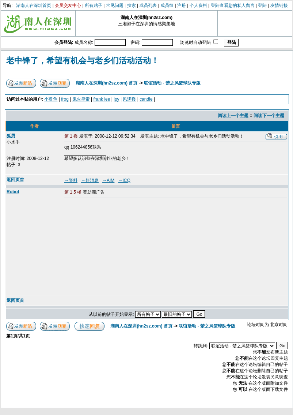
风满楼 (129, 99)
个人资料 (198, 5)
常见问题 (114, 5)
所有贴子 (93, 5)
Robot (13, 191)
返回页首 (15, 179)
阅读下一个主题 (269, 115)
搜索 (131, 5)
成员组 (167, 5)
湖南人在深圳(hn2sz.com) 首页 (106, 83)
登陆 (262, 5)
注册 (181, 5)
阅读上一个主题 (233, 115)
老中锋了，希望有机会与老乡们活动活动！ (82, 60)
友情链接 (279, 5)
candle (146, 99)
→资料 (70, 180)
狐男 (11, 135)
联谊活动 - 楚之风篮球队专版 (172, 83)
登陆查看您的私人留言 (233, 5)
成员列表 (148, 5)
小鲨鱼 (50, 99)
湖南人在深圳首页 (33, 5)
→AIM (108, 180)
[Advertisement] (120, 247)
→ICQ (124, 180)
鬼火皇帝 (81, 99)
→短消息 (90, 180)
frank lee (101, 99)
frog (65, 99)
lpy (116, 99)
